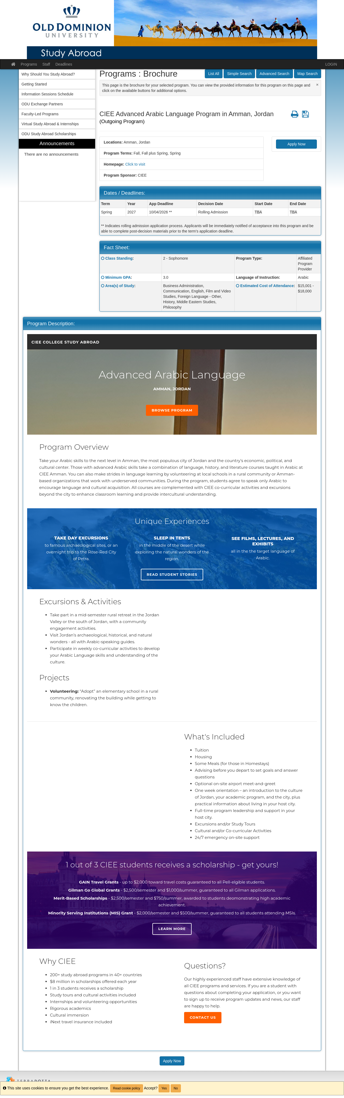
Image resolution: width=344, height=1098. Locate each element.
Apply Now (297, 144)
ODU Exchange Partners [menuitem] (42, 104)
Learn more (172, 929)
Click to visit (135, 164)
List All (213, 73)
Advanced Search (274, 73)
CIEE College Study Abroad (65, 342)
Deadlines (63, 64)
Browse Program (172, 410)
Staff (46, 64)
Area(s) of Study (119, 286)
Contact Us (203, 1017)
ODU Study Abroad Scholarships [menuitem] (49, 134)
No (176, 1088)
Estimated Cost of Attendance (267, 286)
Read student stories (172, 574)
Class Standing (118, 258)
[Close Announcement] (317, 85)
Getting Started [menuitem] (34, 84)
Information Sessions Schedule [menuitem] (47, 94)
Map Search (308, 73)
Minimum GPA (118, 277)
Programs (29, 64)
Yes (164, 1088)
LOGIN (331, 64)
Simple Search (239, 73)
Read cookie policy (126, 1088)
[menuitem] (57, 170)
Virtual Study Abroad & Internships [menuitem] (50, 124)
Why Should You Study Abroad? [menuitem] (48, 74)
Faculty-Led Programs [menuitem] (40, 114)
